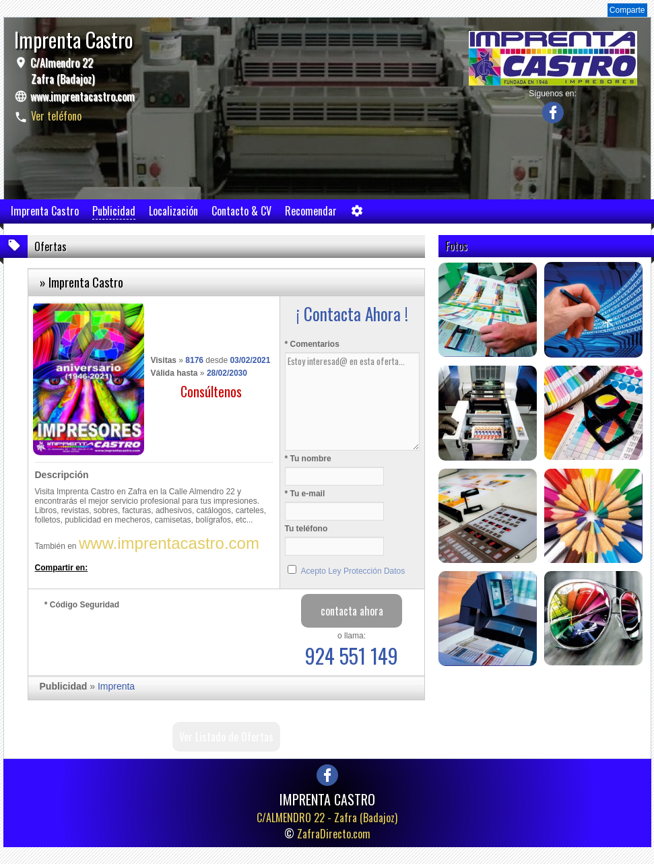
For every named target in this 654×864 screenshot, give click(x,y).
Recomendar (311, 211)
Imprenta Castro (45, 211)
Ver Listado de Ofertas (226, 737)
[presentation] (146, 639)
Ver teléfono (56, 116)
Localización (173, 211)
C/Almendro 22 (61, 71)
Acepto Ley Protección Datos (353, 571)
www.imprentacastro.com (82, 96)
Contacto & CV (241, 211)
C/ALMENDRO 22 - (327, 817)
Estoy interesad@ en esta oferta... (352, 401)
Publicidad (113, 211)
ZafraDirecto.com (333, 834)
